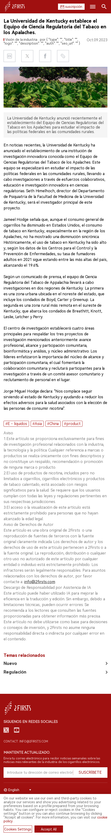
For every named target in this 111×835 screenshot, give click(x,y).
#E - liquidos (16, 423)
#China (53, 423)
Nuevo (10, 663)
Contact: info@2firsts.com (26, 741)
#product (72, 423)
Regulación (15, 671)
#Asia (37, 423)
